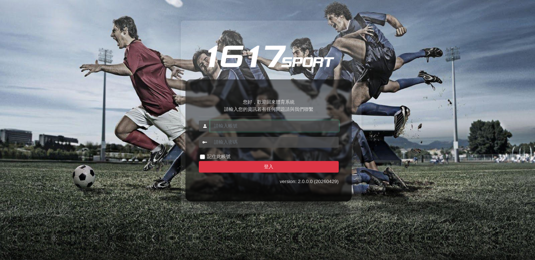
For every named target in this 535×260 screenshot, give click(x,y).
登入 (268, 166)
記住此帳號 (219, 156)
